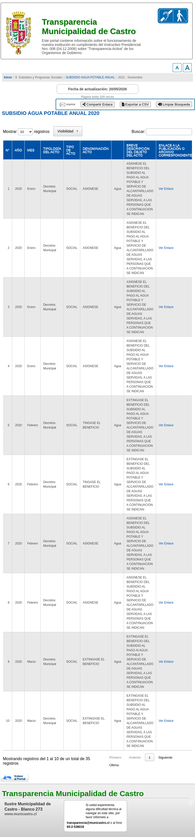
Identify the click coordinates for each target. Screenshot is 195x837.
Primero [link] (115, 757)
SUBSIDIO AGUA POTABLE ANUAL (90, 77)
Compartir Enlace (98, 104)
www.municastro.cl (21, 814)
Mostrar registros (26, 131)
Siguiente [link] (165, 757)
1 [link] (149, 757)
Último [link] (114, 765)
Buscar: (138, 131)
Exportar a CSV (135, 104)
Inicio (8, 77)
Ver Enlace (166, 189)
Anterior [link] (135, 757)
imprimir (70, 104)
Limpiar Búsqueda (174, 104)
